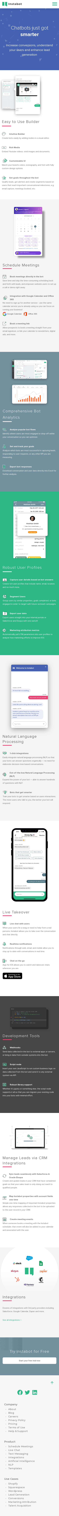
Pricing (12, 1423)
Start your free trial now (29, 1361)
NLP (11, 1464)
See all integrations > (12, 1320)
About (12, 1409)
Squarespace (16, 1487)
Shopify (13, 1483)
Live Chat (14, 1450)
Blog (11, 1412)
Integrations (16, 1457)
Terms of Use (16, 1427)
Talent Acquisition (19, 1505)
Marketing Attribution (22, 1502)
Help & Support (18, 1431)
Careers (13, 1416)
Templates (15, 1468)
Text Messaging (18, 1453)
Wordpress (15, 1491)
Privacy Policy (17, 1420)
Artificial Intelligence (21, 1461)
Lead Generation (19, 1494)
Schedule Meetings (20, 1446)
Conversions (16, 1498)
